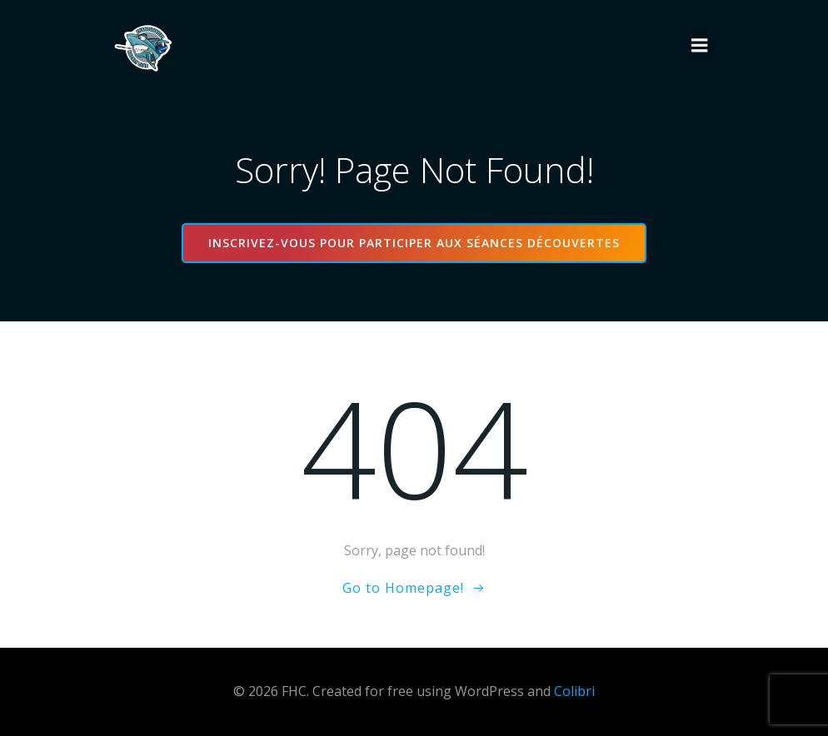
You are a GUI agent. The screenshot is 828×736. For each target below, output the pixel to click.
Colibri (574, 691)
